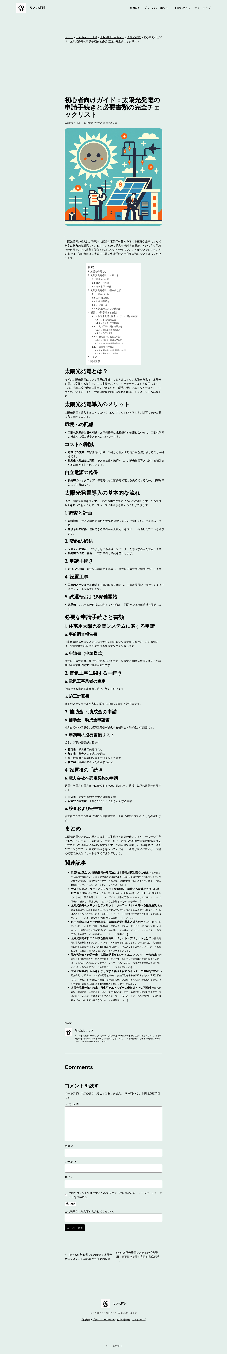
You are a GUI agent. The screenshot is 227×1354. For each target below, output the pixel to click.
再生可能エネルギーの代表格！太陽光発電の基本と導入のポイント (111, 922)
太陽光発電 (134, 37)
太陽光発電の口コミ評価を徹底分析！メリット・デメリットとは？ (111, 938)
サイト (69, 1177)
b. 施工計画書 (106, 333)
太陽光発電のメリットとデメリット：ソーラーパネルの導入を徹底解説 (114, 905)
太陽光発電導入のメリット (104, 275)
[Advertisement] (113, 70)
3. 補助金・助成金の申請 (108, 336)
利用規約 (85, 1319)
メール (70, 1161)
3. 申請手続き (102, 301)
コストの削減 (102, 282)
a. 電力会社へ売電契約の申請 (113, 350)
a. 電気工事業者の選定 (110, 330)
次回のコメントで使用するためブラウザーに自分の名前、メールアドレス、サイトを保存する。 (115, 1195)
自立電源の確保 (103, 286)
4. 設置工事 (102, 305)
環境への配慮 (102, 279)
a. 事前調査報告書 (108, 319)
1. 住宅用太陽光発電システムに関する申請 (117, 316)
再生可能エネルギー (112, 37)
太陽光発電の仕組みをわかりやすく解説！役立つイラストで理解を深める (115, 971)
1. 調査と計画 (102, 294)
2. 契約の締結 (102, 297)
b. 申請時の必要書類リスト (112, 343)
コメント (72, 1104)
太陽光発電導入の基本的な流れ (107, 290)
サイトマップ (139, 1319)
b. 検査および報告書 (109, 353)
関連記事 (95, 361)
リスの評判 (37, 8)
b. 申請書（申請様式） (110, 323)
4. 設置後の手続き (105, 346)
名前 (69, 1146)
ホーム (69, 37)
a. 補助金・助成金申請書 (111, 340)
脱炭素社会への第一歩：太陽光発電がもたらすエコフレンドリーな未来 (114, 955)
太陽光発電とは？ (99, 271)
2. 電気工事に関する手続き (109, 326)
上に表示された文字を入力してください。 (90, 1211)
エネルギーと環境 (86, 37)
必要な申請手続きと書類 (104, 312)
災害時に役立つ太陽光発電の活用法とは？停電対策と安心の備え (110, 872)
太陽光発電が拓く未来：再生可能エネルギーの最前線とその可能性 (111, 988)
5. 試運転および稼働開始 (108, 308)
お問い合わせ (123, 1319)
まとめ (94, 357)
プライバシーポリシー (104, 1319)
